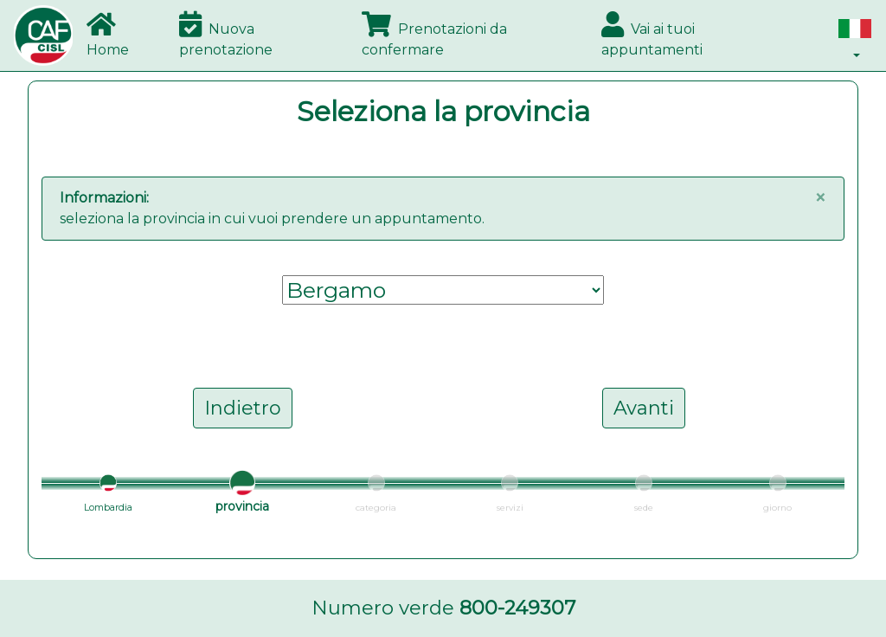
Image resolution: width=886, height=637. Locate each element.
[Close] (820, 198)
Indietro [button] (242, 408)
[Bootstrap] (43, 35)
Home (108, 34)
